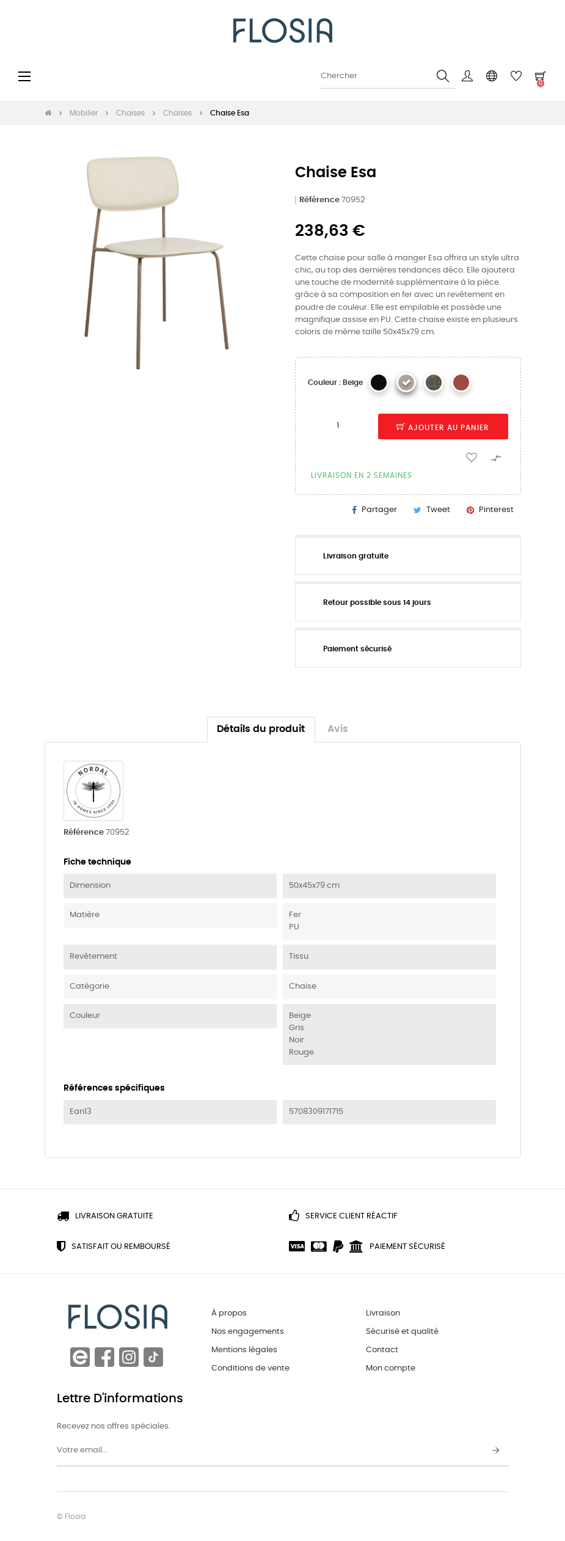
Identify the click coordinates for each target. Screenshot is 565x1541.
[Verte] (433, 382)
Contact (382, 1350)
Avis (337, 729)
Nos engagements (247, 1332)
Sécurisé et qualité (402, 1332)
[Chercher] (388, 76)
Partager (379, 510)
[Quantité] (338, 426)
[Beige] (406, 382)
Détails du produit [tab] (261, 729)
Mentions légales (244, 1350)
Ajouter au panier (442, 427)
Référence (319, 200)
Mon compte (390, 1368)
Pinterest (496, 510)
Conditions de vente (250, 1368)
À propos (229, 1313)
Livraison (383, 1313)
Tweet (438, 510)
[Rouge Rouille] (461, 382)
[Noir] (378, 382)
